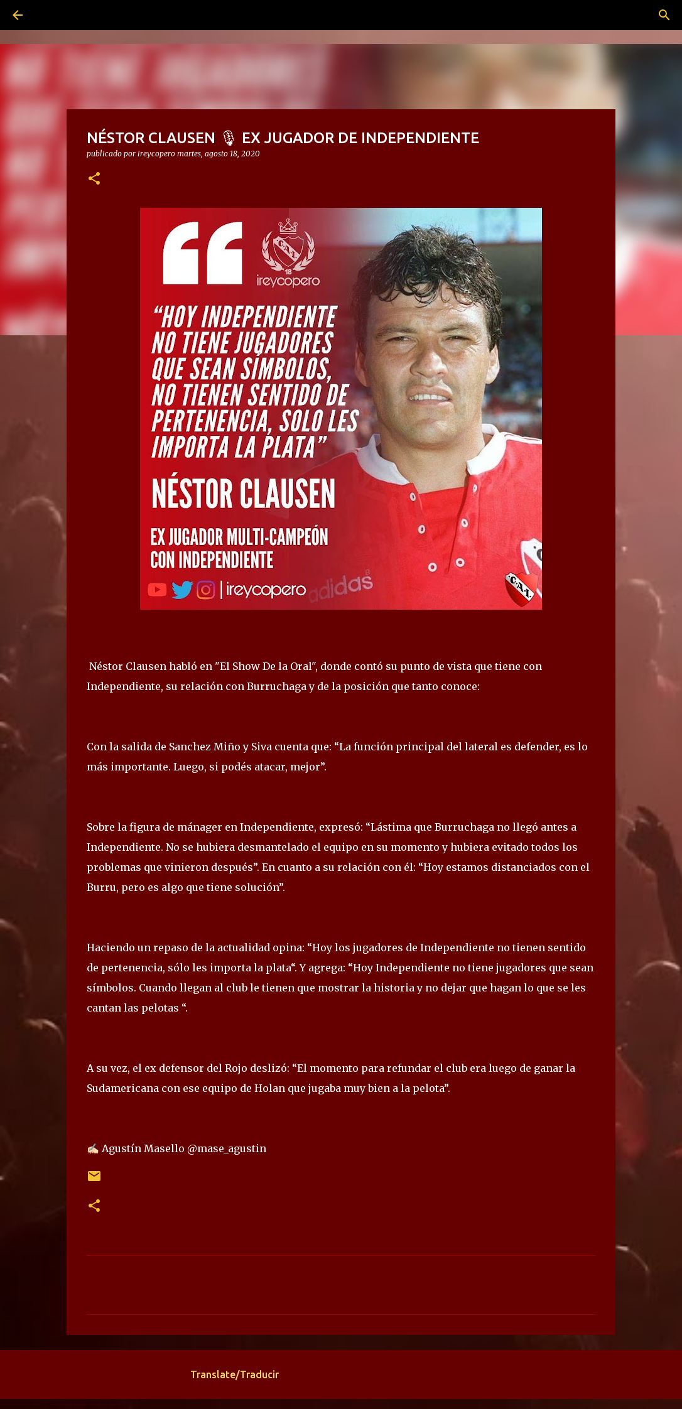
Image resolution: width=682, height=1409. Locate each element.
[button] (94, 179)
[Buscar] (52, 15)
